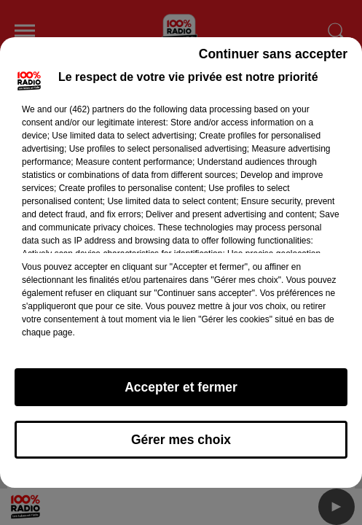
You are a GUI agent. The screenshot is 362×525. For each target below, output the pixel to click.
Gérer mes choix (181, 439)
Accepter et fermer (181, 387)
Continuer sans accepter (273, 54)
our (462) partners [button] (89, 109)
